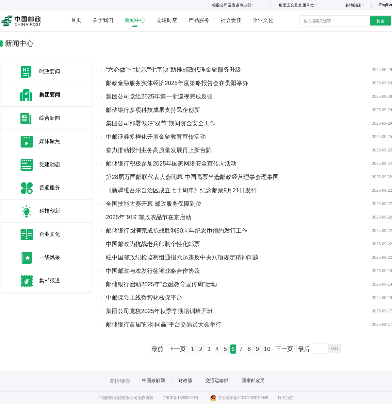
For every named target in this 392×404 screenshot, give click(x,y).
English (385, 5)
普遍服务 (49, 187)
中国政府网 (153, 380)
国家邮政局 (253, 380)
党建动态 (49, 164)
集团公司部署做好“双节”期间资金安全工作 (161, 123)
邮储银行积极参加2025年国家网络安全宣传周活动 (171, 163)
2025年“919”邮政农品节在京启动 (148, 217)
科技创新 (49, 211)
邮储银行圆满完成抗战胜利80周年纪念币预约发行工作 (177, 230)
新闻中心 (134, 20)
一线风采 (49, 257)
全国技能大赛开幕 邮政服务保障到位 (154, 204)
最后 (304, 349)
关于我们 (102, 20)
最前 (157, 349)
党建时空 (166, 20)
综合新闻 (49, 118)
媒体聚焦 (49, 141)
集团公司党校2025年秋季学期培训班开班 (159, 311)
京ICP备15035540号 (181, 397)
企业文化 (263, 20)
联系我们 (286, 397)
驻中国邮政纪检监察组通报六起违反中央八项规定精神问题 (182, 257)
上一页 (177, 349)
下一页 (284, 349)
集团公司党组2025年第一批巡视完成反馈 (159, 96)
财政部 (185, 380)
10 (267, 349)
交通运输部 (216, 380)
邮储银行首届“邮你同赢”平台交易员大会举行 (163, 324)
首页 (76, 20)
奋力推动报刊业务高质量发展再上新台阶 (159, 150)
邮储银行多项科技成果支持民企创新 (153, 110)
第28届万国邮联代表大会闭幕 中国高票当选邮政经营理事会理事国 (192, 177)
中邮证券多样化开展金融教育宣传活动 (156, 136)
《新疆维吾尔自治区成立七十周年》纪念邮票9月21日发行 (181, 190)
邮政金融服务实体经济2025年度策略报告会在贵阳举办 (177, 83)
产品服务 (198, 20)
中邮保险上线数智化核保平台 (144, 297)
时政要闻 (49, 71)
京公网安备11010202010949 (239, 397)
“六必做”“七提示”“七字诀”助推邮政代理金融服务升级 (173, 69)
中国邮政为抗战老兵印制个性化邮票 (153, 244)
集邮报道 (49, 280)
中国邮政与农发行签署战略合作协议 (153, 271)
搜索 (380, 21)
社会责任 (230, 20)
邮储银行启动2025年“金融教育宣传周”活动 (161, 284)
